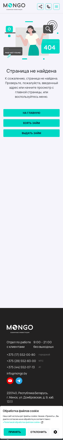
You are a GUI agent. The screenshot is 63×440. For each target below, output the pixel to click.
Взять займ (31, 123)
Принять (15, 432)
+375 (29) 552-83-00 (21, 361)
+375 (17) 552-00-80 (21, 355)
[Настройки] (55, 432)
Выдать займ (31, 133)
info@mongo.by (17, 373)
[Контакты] (49, 6)
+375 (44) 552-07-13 (21, 367)
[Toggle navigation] (56, 6)
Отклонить (38, 432)
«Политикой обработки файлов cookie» (23, 422)
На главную (31, 112)
